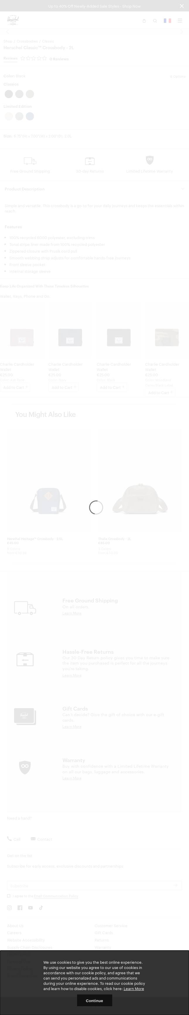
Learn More (134, 988)
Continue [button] (94, 1000)
